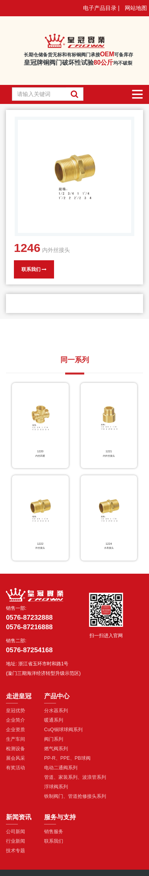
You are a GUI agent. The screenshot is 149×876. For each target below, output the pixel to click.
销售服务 (53, 831)
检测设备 (15, 748)
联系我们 (33, 269)
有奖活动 (15, 767)
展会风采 (15, 758)
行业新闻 (15, 841)
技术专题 (15, 850)
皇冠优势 (15, 710)
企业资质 (15, 729)
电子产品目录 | (101, 8)
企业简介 (15, 720)
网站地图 (136, 8)
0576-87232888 (29, 617)
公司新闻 (15, 831)
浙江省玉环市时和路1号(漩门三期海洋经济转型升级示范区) (43, 668)
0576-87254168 (29, 650)
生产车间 (15, 739)
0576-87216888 (29, 627)
